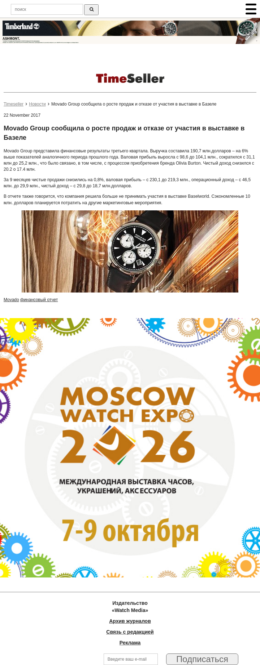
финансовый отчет (39, 299)
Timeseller (13, 104)
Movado (11, 299)
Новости (37, 104)
